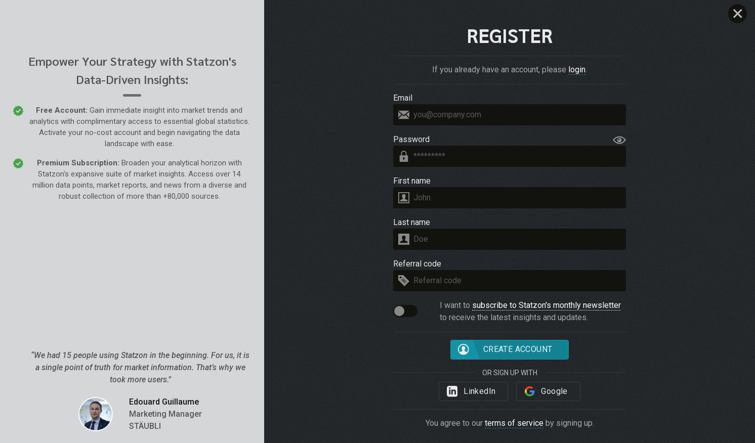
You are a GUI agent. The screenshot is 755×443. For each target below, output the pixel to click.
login (576, 69)
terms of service (514, 423)
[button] (405, 311)
